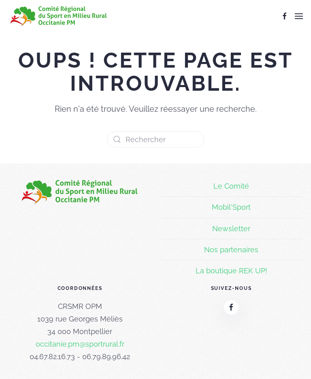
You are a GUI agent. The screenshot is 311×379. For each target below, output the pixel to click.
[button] (299, 16)
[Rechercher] (155, 139)
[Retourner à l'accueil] (58, 16)
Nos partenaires (231, 249)
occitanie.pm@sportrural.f (79, 344)
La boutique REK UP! (231, 270)
